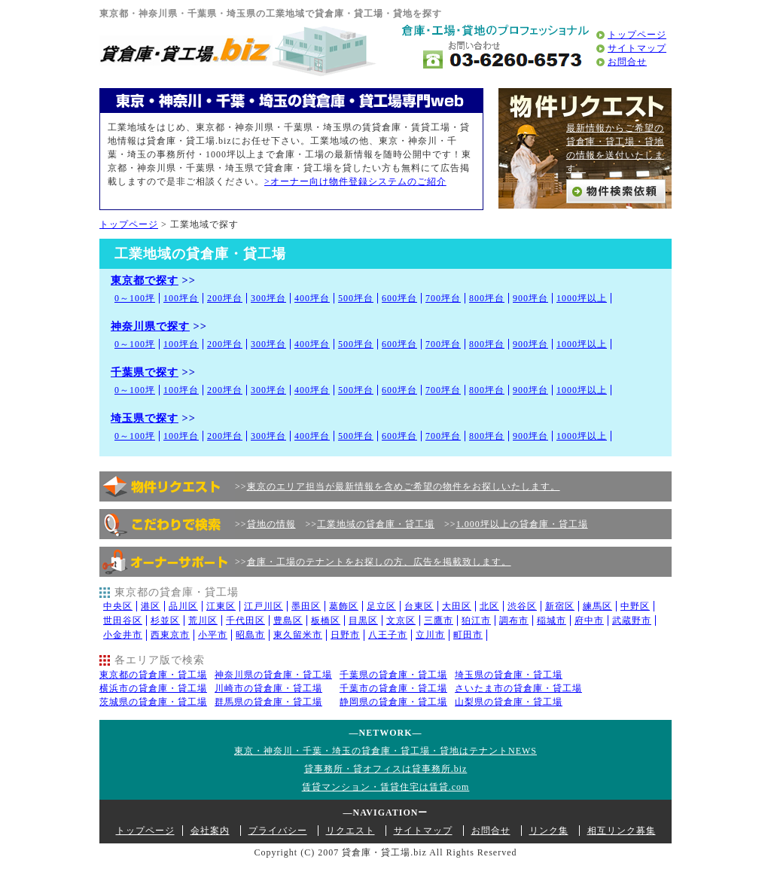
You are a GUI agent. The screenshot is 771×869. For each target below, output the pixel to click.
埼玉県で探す (144, 418)
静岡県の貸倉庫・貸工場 (393, 702)
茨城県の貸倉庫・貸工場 (153, 702)
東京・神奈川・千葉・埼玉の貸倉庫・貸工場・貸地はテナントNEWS (385, 751)
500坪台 (355, 298)
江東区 (221, 606)
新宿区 (559, 606)
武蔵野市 (631, 620)
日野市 (345, 635)
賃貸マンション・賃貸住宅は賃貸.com (386, 787)
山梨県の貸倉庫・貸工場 (508, 702)
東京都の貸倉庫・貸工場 (153, 674)
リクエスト (350, 830)
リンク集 (548, 830)
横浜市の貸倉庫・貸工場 (153, 688)
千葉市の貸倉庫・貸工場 (393, 688)
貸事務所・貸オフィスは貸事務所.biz (386, 769)
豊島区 (288, 620)
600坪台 (399, 298)
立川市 (430, 635)
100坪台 (181, 298)
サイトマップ (637, 48)
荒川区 (203, 620)
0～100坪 (134, 298)
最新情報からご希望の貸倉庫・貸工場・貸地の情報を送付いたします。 (615, 148)
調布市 (514, 620)
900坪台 (530, 298)
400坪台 (312, 298)
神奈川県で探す (150, 326)
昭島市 (250, 635)
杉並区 (165, 620)
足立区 (381, 606)
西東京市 (170, 635)
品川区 (183, 606)
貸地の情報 (271, 524)
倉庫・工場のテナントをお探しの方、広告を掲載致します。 (379, 561)
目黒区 (363, 620)
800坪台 (486, 298)
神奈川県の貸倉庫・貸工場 (273, 674)
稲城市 (551, 620)
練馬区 (597, 606)
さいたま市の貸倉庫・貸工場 (518, 688)
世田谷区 (122, 620)
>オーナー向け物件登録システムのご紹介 (355, 181)
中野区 (635, 606)
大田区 (456, 606)
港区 (150, 606)
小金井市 (122, 635)
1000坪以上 (581, 298)
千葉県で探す (144, 372)
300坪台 (268, 298)
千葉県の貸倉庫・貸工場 (393, 674)
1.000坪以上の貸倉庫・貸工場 (522, 524)
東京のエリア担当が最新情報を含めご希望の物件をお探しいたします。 (403, 486)
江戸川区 (263, 606)
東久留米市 (297, 635)
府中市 (589, 620)
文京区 (401, 620)
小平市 (212, 635)
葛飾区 (343, 606)
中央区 (118, 606)
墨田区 (306, 606)
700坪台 (443, 298)
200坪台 (224, 298)
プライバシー (277, 830)
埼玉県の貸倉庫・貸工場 (508, 674)
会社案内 (210, 830)
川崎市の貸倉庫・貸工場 (268, 688)
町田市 (468, 635)
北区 (489, 606)
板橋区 (325, 620)
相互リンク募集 (621, 830)
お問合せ (627, 61)
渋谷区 (522, 606)
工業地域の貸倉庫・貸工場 (375, 524)
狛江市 (476, 620)
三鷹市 (438, 620)
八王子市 (387, 635)
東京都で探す (144, 280)
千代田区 (245, 620)
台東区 (419, 606)
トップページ (637, 34)
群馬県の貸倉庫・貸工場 (268, 702)
